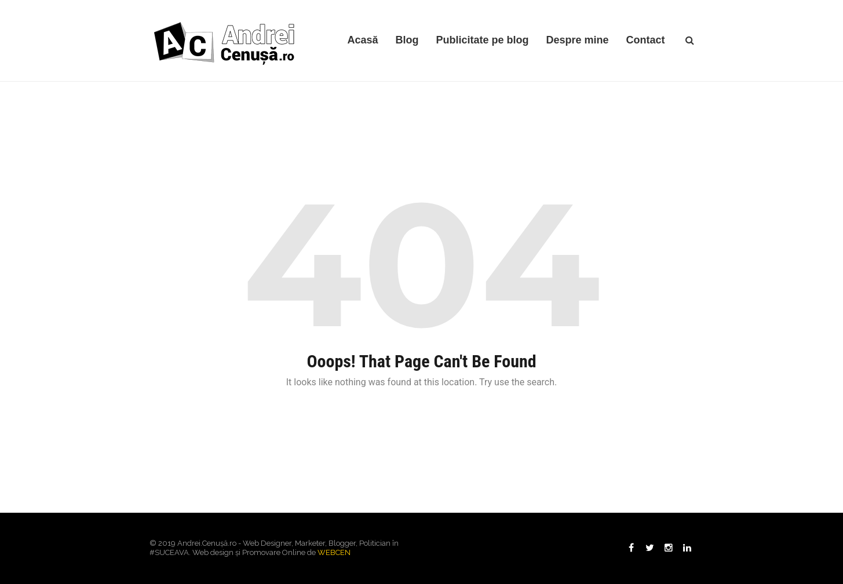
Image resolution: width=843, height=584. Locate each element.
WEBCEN (334, 552)
